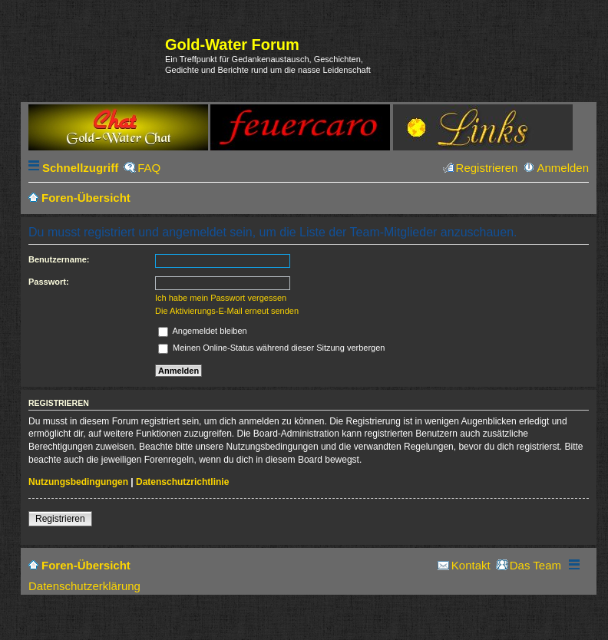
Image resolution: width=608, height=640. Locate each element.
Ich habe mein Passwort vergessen (220, 297)
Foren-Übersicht (86, 565)
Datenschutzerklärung (84, 585)
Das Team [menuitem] (535, 565)
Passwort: (48, 281)
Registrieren (60, 518)
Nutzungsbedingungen (78, 482)
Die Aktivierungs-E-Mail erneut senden (227, 310)
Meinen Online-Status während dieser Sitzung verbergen (271, 347)
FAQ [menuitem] (148, 167)
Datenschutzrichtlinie (182, 482)
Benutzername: (58, 259)
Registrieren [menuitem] (487, 167)
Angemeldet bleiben (202, 330)
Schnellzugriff (80, 167)
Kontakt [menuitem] (471, 565)
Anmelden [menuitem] (563, 167)
